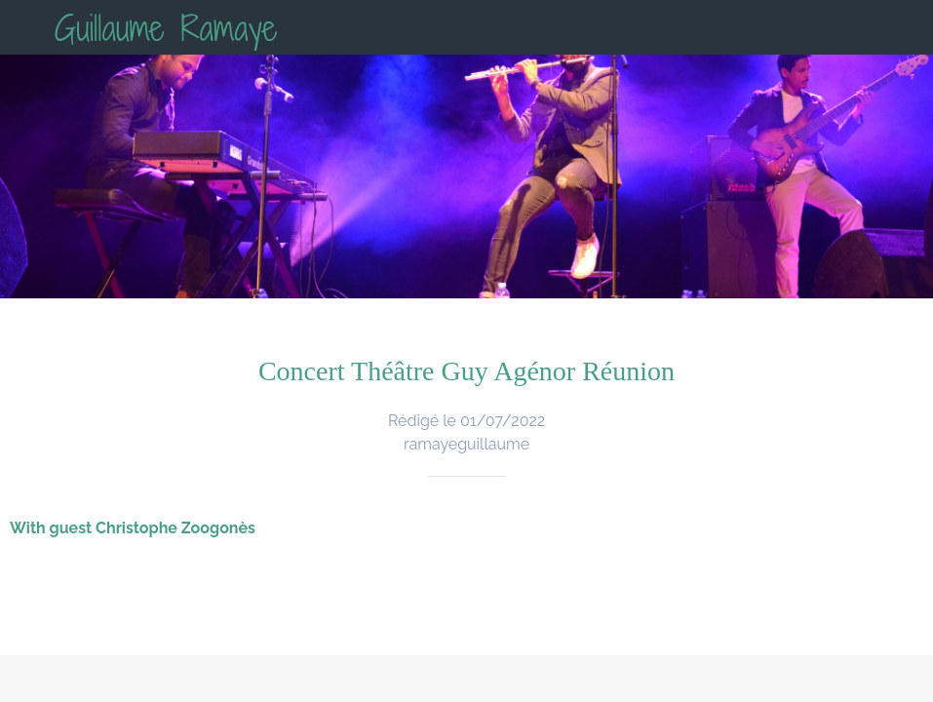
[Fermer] (27, 27)
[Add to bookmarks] (662, 678)
